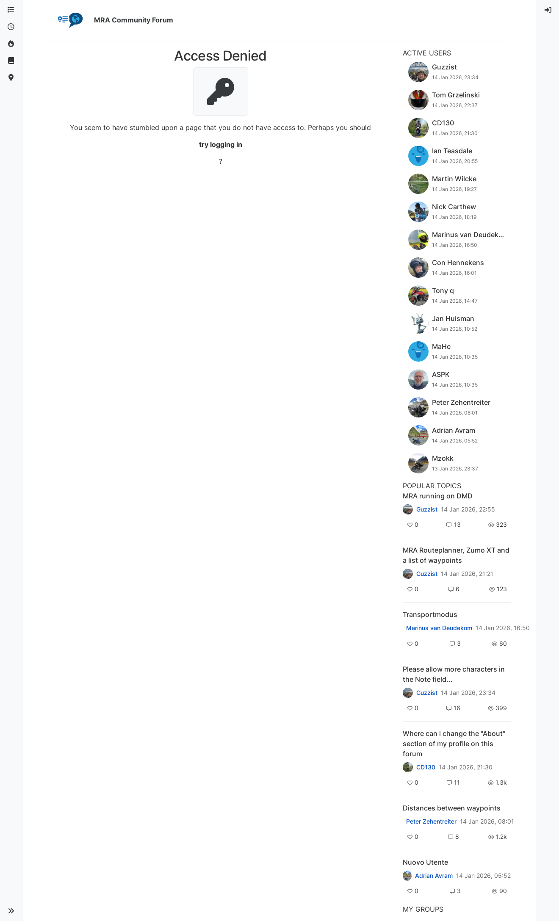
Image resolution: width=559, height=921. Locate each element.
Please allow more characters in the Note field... (454, 674)
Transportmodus (430, 614)
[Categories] (11, 10)
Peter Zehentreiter (431, 821)
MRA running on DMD (438, 496)
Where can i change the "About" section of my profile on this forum (454, 743)
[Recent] (11, 27)
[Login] (548, 10)
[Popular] (11, 44)
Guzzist (426, 509)
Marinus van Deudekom (439, 628)
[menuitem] (548, 10)
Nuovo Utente (425, 862)
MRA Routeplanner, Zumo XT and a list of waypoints (456, 555)
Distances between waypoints (452, 808)
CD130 (425, 767)
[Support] (11, 61)
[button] (11, 911)
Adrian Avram (434, 876)
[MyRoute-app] (11, 78)
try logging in (220, 144)
